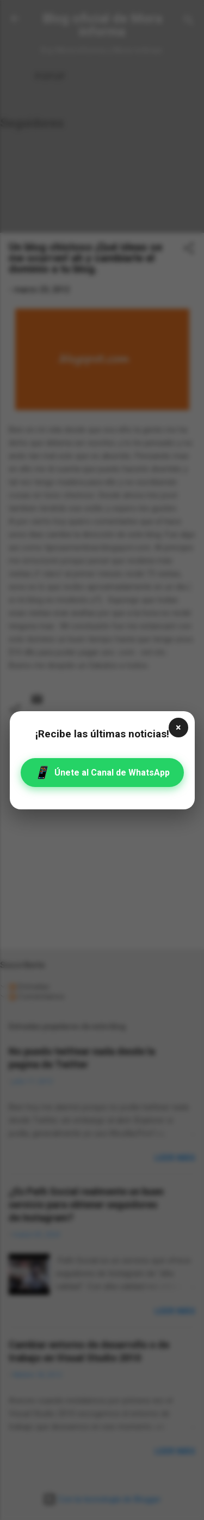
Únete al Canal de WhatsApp (102, 772)
